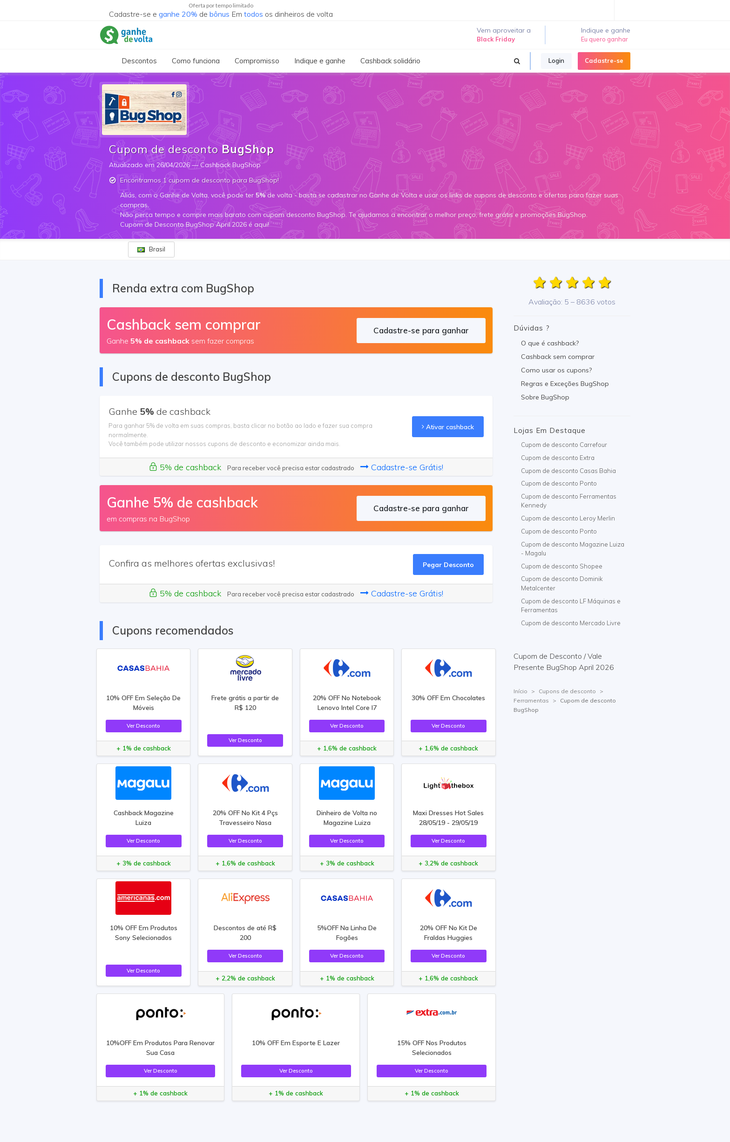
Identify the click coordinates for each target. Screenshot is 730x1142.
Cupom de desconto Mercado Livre (571, 623)
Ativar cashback (448, 427)
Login (556, 60)
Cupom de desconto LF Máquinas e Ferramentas (571, 605)
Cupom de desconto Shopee (561, 566)
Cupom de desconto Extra (558, 457)
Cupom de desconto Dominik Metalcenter (562, 583)
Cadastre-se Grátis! (401, 467)
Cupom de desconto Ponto (559, 483)
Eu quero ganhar (604, 39)
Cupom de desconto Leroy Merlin (568, 518)
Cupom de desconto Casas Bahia (568, 470)
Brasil (151, 249)
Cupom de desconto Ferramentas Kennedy (568, 501)
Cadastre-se (604, 60)
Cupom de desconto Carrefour (564, 444)
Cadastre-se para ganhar (421, 330)
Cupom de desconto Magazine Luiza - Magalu (572, 549)
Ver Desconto (143, 725)
